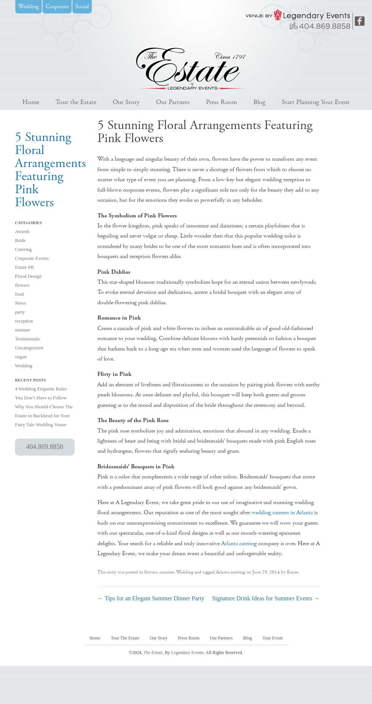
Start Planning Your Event (316, 102)
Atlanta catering (239, 543)
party (20, 312)
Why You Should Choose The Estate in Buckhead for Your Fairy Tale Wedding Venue (44, 415)
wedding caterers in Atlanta (282, 512)
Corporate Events (32, 258)
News (20, 303)
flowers (22, 285)
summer (23, 330)
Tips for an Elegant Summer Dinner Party (150, 598)
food (19, 294)
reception (24, 321)
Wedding (23, 365)
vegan (20, 356)
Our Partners (173, 102)
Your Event (272, 638)
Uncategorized (29, 348)
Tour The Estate (125, 638)
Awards (22, 231)
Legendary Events (187, 652)
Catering (23, 249)
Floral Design (28, 276)
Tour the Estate (76, 102)
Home (30, 102)
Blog (259, 102)
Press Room (221, 102)
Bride (20, 240)
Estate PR (24, 267)
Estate (292, 572)
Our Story (126, 102)
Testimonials (27, 339)
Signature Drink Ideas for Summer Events (266, 598)
